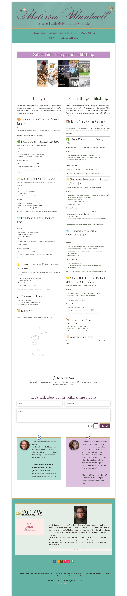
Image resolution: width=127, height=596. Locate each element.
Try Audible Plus (80, 550)
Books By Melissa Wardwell (52, 33)
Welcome (35, 33)
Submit (105, 426)
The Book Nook (71, 33)
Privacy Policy (63, 583)
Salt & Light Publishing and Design (63, 38)
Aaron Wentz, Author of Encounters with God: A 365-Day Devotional (43, 467)
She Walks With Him (87, 33)
